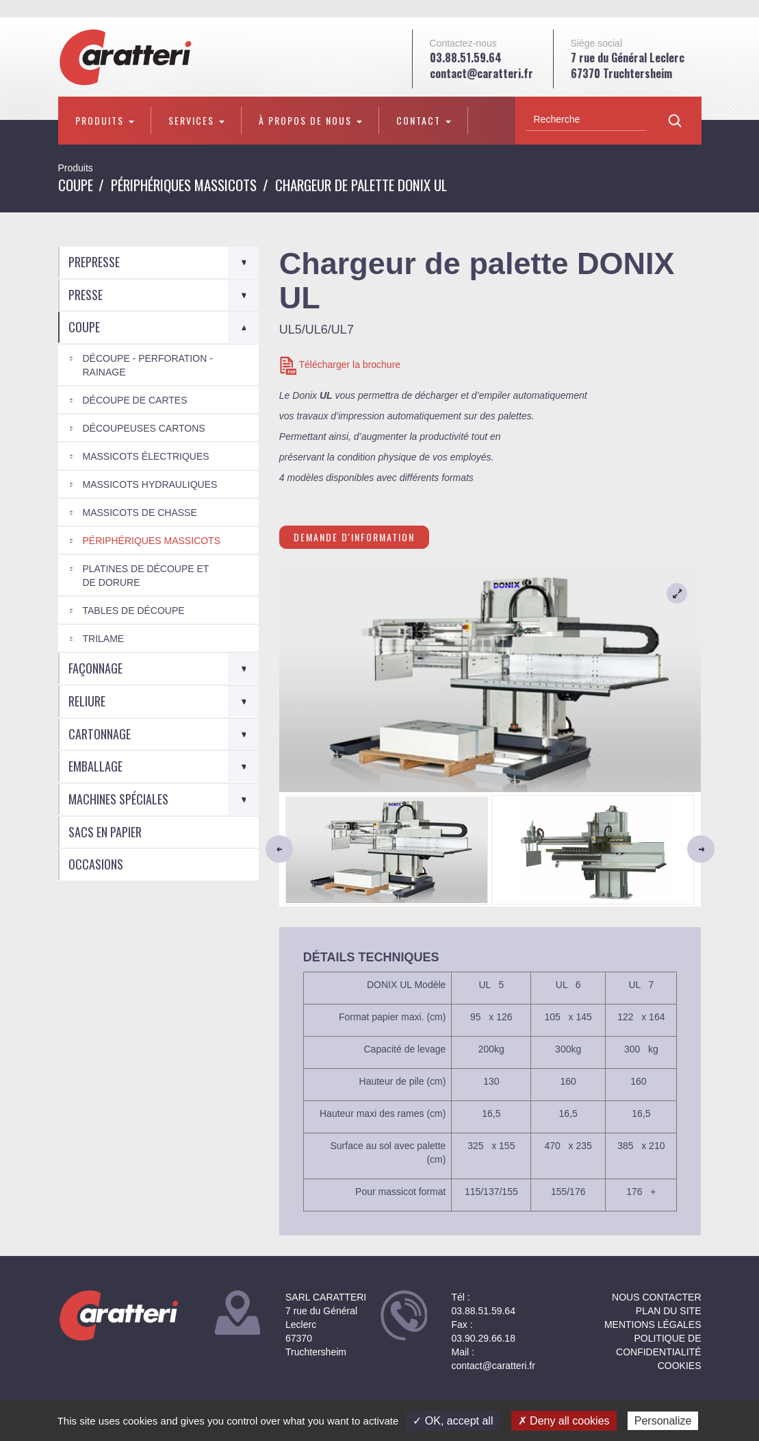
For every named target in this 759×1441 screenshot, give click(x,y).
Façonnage (95, 668)
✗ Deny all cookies (564, 1421)
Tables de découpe (134, 610)
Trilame (104, 638)
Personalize (663, 1421)
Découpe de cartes (135, 400)
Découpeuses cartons (144, 428)
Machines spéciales (118, 799)
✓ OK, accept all (453, 1421)
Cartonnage (99, 734)
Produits (104, 120)
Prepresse (94, 262)
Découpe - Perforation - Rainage (148, 365)
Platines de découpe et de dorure (146, 575)
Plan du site (669, 1310)
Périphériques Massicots (184, 184)
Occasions (95, 864)
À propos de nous (310, 120)
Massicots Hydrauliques (150, 484)
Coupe (75, 184)
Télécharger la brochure (339, 365)
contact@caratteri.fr (481, 73)
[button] (310, 849)
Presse (85, 295)
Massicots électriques (146, 456)
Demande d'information (354, 537)
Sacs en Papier (105, 832)
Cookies (680, 1365)
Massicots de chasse (140, 512)
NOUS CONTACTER (656, 1297)
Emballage (95, 766)
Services (196, 120)
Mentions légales (653, 1324)
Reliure (86, 701)
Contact (423, 120)
